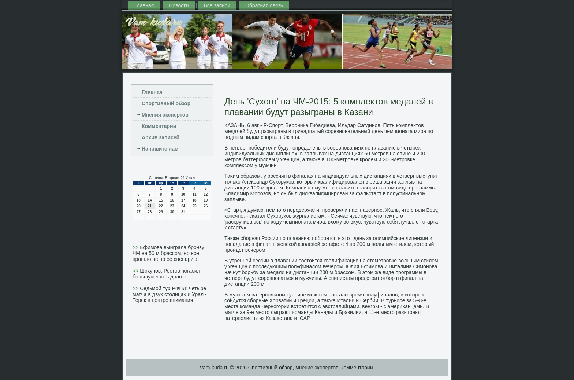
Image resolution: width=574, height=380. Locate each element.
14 (150, 200)
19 (206, 200)
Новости (179, 5)
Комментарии (159, 126)
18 (195, 200)
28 (150, 212)
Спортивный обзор (166, 103)
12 (206, 194)
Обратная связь (264, 5)
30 (172, 212)
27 (139, 212)
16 (172, 200)
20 (139, 206)
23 (172, 206)
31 (183, 212)
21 (150, 206)
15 (161, 200)
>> (136, 247)
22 (161, 206)
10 (183, 194)
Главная (144, 5)
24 (183, 206)
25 (195, 206)
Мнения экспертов (165, 115)
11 (195, 194)
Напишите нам (160, 149)
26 (206, 206)
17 (183, 200)
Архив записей (160, 137)
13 (139, 200)
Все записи (217, 5)
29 (161, 212)
